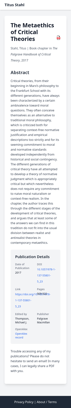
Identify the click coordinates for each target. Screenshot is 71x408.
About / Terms (47, 402)
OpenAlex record (21, 335)
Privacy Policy (24, 402)
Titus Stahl (14, 4)
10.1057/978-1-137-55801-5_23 (46, 275)
